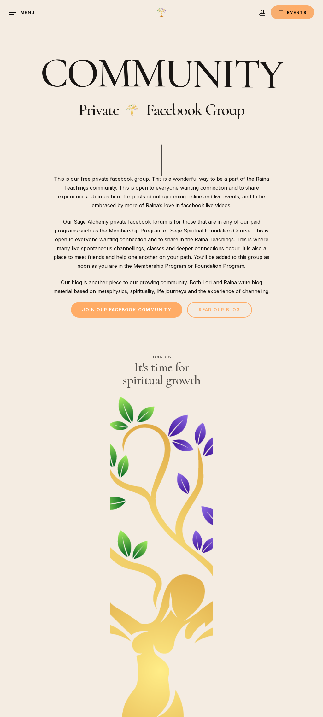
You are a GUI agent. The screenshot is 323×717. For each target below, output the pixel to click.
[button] (22, 12)
